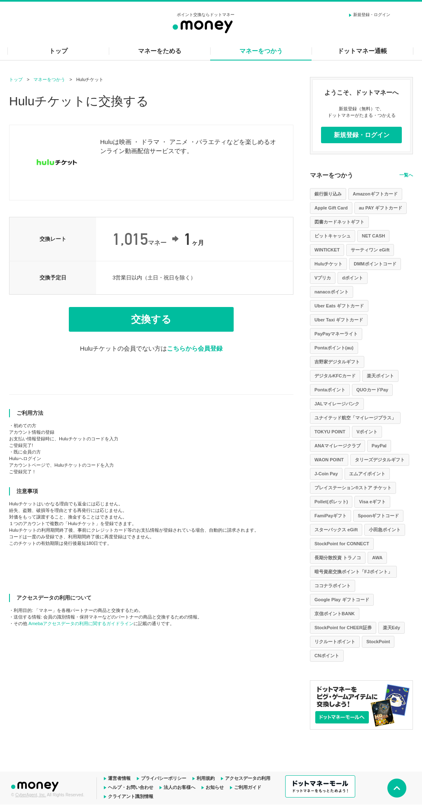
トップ (58, 50)
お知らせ (215, 787)
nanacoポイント (331, 291)
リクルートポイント (334, 641)
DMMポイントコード (375, 263)
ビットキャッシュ (332, 235)
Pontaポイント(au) (334, 347)
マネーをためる (159, 50)
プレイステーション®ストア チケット (353, 487)
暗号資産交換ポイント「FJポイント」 (353, 571)
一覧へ (406, 174)
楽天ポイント (380, 375)
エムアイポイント (367, 473)
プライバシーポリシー (163, 778)
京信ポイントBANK (334, 613)
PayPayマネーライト (336, 333)
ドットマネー (36, 785)
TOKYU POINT (329, 431)
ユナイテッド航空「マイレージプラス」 (355, 417)
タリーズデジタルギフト (380, 459)
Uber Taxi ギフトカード (338, 319)
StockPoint (378, 641)
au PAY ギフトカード (381, 207)
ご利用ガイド (247, 787)
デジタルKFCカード (335, 375)
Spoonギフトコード (378, 515)
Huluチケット (328, 263)
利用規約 (206, 778)
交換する (151, 319)
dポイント (352, 277)
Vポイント (366, 431)
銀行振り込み (328, 193)
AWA (377, 557)
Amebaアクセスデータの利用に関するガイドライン (81, 623)
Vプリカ (322, 277)
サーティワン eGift (370, 249)
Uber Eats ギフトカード (339, 305)
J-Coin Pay (326, 473)
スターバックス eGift (336, 529)
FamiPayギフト (330, 515)
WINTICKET (327, 249)
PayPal (379, 445)
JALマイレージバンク (336, 403)
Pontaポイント (329, 389)
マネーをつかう (261, 50)
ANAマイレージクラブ (337, 445)
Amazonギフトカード (375, 193)
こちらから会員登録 (195, 348)
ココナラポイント (332, 585)
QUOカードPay (372, 389)
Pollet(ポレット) (331, 501)
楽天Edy (391, 627)
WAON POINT (329, 459)
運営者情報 (119, 778)
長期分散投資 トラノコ (337, 557)
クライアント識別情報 (130, 796)
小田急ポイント (385, 529)
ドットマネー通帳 (362, 50)
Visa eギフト (372, 501)
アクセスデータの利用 (247, 778)
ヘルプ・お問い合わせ (130, 787)
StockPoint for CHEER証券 (343, 627)
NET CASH (373, 235)
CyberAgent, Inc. (30, 795)
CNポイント (326, 655)
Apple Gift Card (331, 207)
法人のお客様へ (179, 787)
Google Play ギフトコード (341, 599)
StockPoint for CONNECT (341, 543)
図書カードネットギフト (339, 221)
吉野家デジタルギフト (337, 361)
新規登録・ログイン (371, 14)
